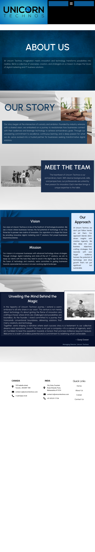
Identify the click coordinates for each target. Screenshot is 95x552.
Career (79, 395)
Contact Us (79, 399)
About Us (79, 390)
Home (79, 386)
